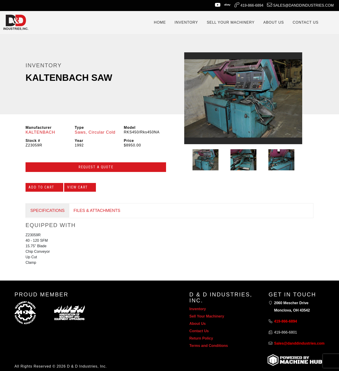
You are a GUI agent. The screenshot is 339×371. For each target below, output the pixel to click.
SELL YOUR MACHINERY (231, 22)
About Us (197, 324)
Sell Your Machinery (206, 316)
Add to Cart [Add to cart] (44, 187)
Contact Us (199, 331)
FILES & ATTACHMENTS (97, 210)
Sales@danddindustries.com (300, 4)
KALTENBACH (40, 132)
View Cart (80, 187)
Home (160, 22)
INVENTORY (186, 22)
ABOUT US (273, 22)
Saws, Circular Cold (95, 132)
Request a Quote (95, 167)
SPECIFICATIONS (47, 210)
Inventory (197, 309)
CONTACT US (306, 22)
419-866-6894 (248, 4)
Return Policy (201, 338)
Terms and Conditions (208, 346)
